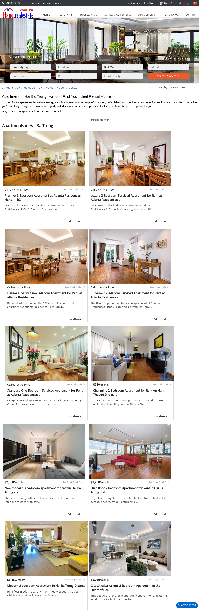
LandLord (149, 3)
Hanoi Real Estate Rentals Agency (164, 567)
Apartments (65, 14)
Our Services (133, 3)
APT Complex (146, 14)
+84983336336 (13, 3)
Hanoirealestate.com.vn (155, 591)
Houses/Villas (88, 14)
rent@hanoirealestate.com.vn (44, 3)
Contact (190, 14)
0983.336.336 (188, 605)
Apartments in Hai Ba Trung (57, 88)
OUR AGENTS (79, 568)
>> (120, 554)
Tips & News (170, 14)
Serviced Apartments (117, 14)
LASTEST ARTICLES (20, 568)
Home (46, 14)
